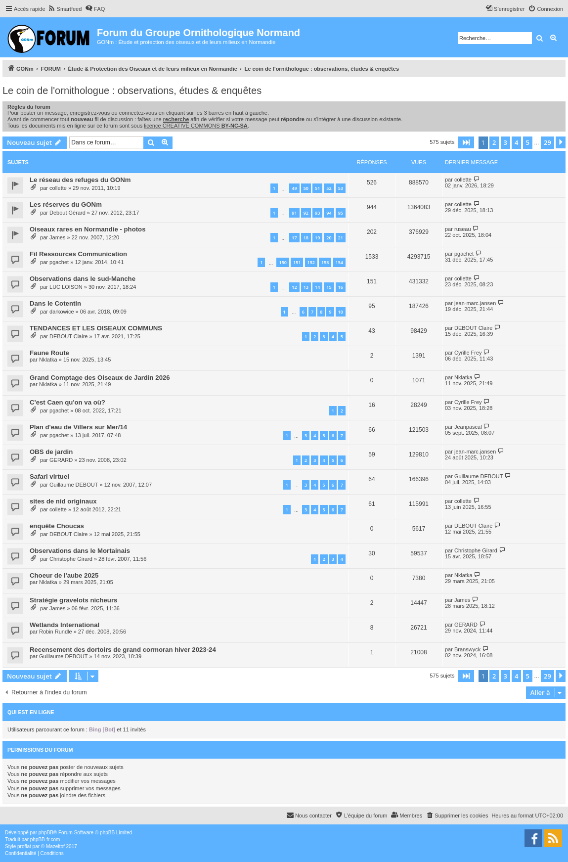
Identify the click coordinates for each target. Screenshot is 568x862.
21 (340, 237)
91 (294, 213)
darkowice (61, 312)
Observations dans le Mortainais (80, 550)
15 (328, 287)
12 (294, 287)
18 (306, 237)
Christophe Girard (70, 559)
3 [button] (505, 142)
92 (306, 213)
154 (339, 262)
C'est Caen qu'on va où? (67, 402)
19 (317, 237)
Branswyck (467, 649)
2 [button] (494, 142)
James (57, 237)
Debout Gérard (67, 213)
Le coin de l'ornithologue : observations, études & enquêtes (132, 90)
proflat (24, 846)
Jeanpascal (468, 427)
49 (294, 188)
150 (282, 262)
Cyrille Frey (468, 353)
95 (340, 213)
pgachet (59, 262)
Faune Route (49, 353)
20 (328, 237)
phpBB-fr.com (45, 839)
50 (306, 188)
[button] (466, 142)
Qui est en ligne (30, 712)
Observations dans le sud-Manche (82, 278)
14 (317, 287)
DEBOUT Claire (68, 336)
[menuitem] (65, 9)
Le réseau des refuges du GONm (80, 179)
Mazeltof (55, 846)
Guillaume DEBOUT (73, 485)
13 (306, 287)
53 (340, 188)
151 (297, 262)
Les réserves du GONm (66, 204)
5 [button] (527, 142)
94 (328, 213)
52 (328, 188)
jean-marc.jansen (475, 303)
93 (317, 213)
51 (317, 188)
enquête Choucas (57, 526)
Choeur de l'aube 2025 (64, 575)
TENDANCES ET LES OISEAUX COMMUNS (96, 328)
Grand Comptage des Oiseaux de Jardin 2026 (100, 377)
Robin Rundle (55, 632)
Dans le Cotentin (55, 303)
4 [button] (516, 142)
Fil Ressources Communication (78, 254)
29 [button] (547, 142)
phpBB (46, 832)
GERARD (61, 460)
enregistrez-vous (90, 113)
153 (325, 262)
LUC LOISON (66, 287)
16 (340, 287)
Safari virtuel (49, 476)
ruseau (462, 229)
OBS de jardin (51, 451)
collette (58, 188)
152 (311, 262)
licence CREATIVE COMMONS (195, 126)
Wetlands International (64, 625)
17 (294, 237)
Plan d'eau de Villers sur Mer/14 (78, 427)
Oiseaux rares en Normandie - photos (88, 229)
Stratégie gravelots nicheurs (73, 600)
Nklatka (48, 360)
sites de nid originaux (63, 501)
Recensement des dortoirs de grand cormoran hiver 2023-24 (123, 649)
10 (340, 312)
